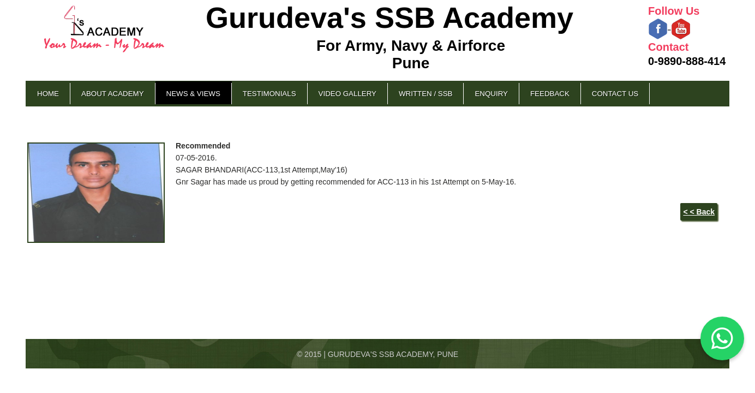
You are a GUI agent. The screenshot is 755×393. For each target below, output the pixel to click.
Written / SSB (425, 94)
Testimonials (269, 94)
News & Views (193, 94)
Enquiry (491, 94)
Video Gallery (347, 94)
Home (48, 94)
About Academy (112, 94)
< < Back (699, 211)
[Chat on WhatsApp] (722, 338)
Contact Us (615, 94)
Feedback (550, 94)
